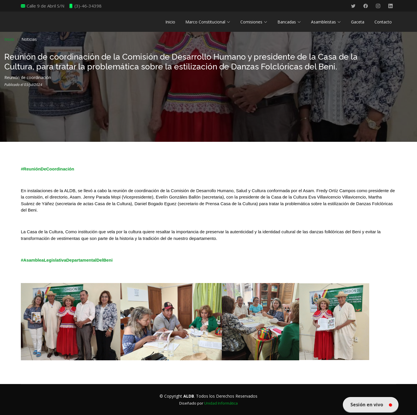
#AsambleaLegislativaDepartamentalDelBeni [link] (67, 260)
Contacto (383, 22)
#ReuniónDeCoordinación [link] (47, 168)
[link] (195, 321)
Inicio (170, 22)
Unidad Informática (221, 403)
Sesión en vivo (371, 404)
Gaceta (357, 22)
